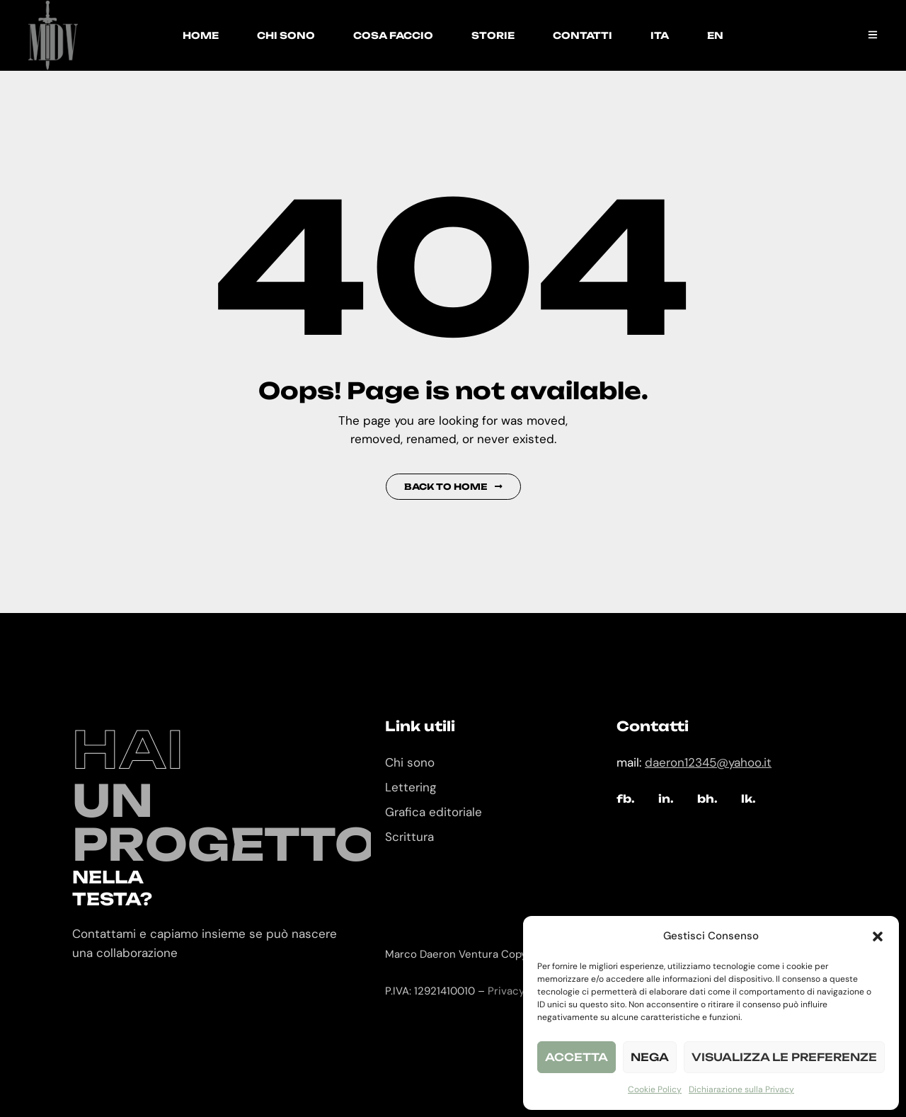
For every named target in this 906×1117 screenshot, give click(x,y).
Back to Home (453, 486)
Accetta (576, 1057)
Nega (650, 1057)
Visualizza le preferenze (784, 1057)
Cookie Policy (655, 1089)
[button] (878, 936)
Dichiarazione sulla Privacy (741, 1089)
